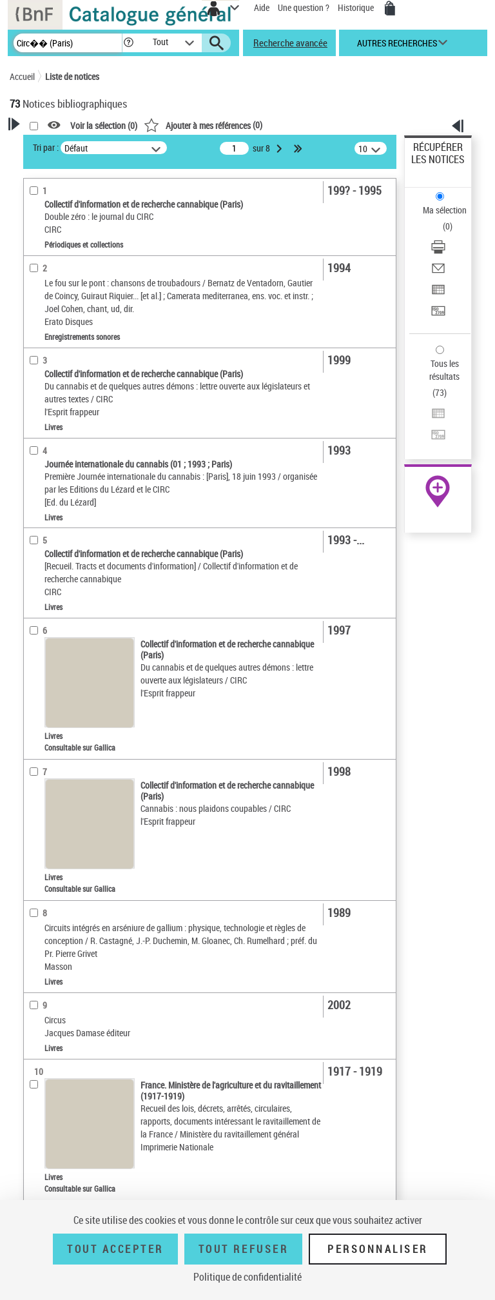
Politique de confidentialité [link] (247, 1277)
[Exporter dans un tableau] (438, 294)
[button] (128, 43)
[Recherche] (68, 43)
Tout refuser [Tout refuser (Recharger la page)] (243, 1249)
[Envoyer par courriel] (438, 272)
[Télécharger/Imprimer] (438, 251)
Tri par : (46, 147)
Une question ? (303, 7)
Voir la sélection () (103, 125)
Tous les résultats (444, 369)
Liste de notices (72, 76)
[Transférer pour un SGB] (438, 315)
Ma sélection (445, 210)
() (203, 125)
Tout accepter (115, 1249)
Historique (357, 7)
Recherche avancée (290, 42)
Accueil (22, 76)
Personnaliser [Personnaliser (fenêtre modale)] (377, 1249)
